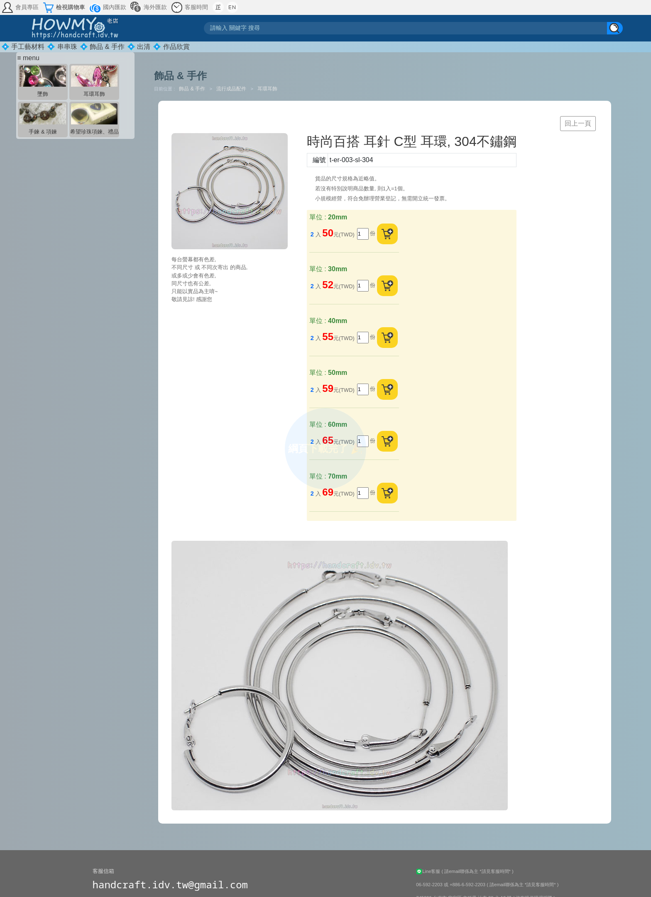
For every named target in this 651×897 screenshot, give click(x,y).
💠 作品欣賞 (171, 46)
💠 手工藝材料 (22, 46)
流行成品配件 (231, 89)
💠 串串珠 (62, 46)
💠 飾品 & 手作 (102, 46)
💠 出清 (138, 46)
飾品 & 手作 (192, 89)
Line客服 (428, 871)
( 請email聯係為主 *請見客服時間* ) (478, 871)
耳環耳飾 (267, 89)
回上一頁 (578, 123)
